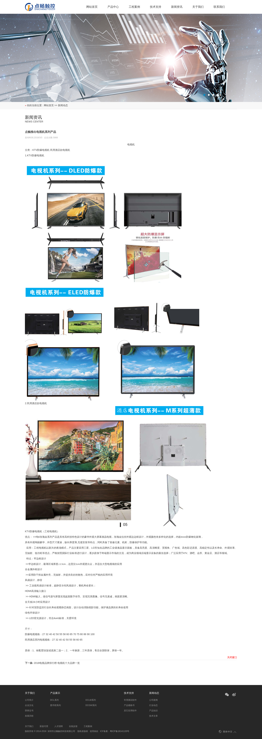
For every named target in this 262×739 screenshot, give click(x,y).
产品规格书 (129, 705)
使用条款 (94, 731)
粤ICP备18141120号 (119, 731)
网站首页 (92, 6)
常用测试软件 (130, 700)
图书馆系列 (55, 705)
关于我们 (198, 6)
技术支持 (155, 6)
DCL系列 (54, 700)
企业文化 (29, 705)
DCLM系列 (91, 700)
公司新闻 (153, 700)
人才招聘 (58, 726)
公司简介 (29, 700)
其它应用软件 (130, 710)
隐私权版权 (82, 731)
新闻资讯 (176, 6)
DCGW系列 (91, 705)
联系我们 (219, 6)
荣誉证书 (29, 710)
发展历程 (29, 716)
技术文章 (153, 716)
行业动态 (153, 705)
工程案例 (134, 6)
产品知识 (153, 710)
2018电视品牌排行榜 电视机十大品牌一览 (57, 663)
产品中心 (113, 6)
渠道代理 (44, 726)
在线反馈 (73, 726)
